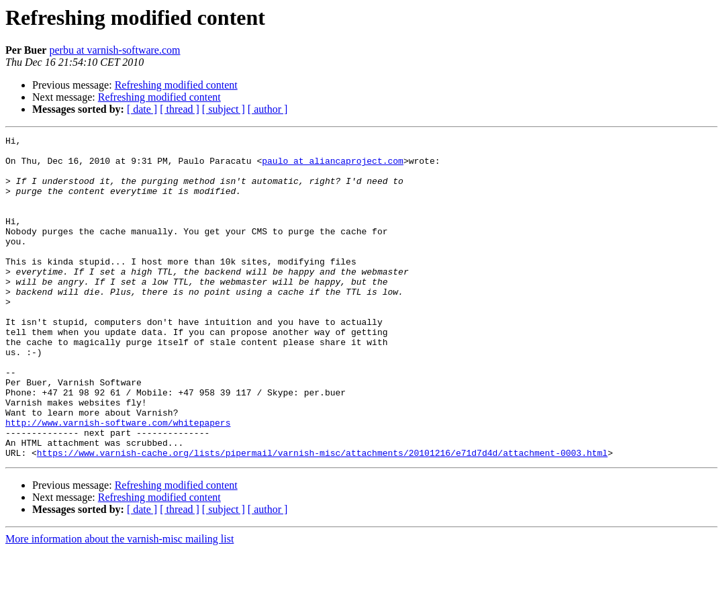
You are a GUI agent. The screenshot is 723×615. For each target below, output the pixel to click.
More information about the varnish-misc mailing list (119, 603)
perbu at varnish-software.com (114, 50)
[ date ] (142, 109)
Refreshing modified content (176, 85)
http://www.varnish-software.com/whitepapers (117, 481)
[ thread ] (179, 109)
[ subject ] (223, 109)
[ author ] (268, 109)
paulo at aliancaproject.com (332, 166)
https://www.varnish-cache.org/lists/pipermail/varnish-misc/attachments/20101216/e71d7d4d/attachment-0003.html (322, 517)
